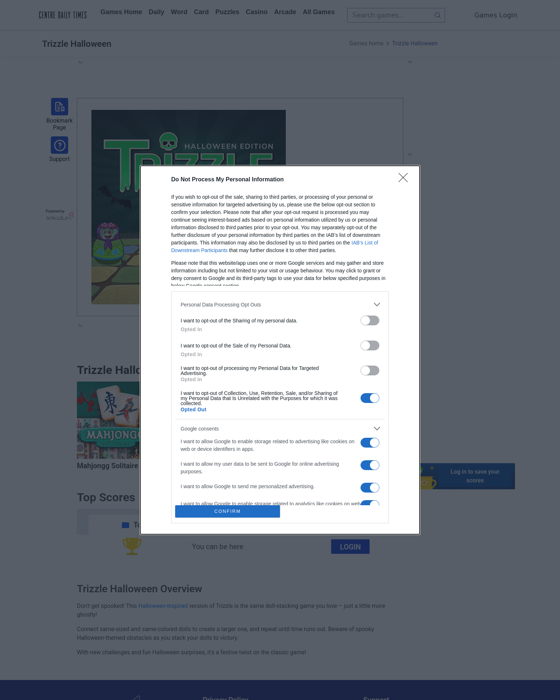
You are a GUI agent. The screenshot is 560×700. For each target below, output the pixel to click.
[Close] (405, 180)
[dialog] (280, 350)
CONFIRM (227, 511)
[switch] (370, 320)
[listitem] (280, 304)
